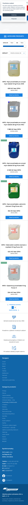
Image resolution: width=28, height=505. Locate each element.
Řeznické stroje (6, 411)
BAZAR (4, 441)
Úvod (5, 23)
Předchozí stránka (14, 305)
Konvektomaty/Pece (8, 413)
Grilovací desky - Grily (8, 400)
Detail (14, 95)
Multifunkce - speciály (8, 427)
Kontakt (4, 377)
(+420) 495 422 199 (12, 461)
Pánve (4, 393)
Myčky (4, 423)
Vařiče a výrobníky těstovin (10, 429)
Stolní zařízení (6, 420)
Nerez (4, 436)
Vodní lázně (5, 434)
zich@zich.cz (10, 466)
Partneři (4, 375)
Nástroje (4, 432)
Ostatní (4, 439)
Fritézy (4, 390)
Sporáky (4, 416)
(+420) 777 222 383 (11, 463)
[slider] (25, 46)
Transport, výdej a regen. (9, 425)
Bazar (4, 366)
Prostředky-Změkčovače (16, 23)
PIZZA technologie (7, 397)
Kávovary (5, 409)
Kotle (3, 418)
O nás (4, 368)
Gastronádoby (6, 395)
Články (4, 370)
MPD (16, 26)
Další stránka (14, 310)
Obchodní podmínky (8, 380)
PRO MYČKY (8, 26)
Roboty (4, 407)
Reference (5, 373)
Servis (4, 364)
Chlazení (4, 404)
